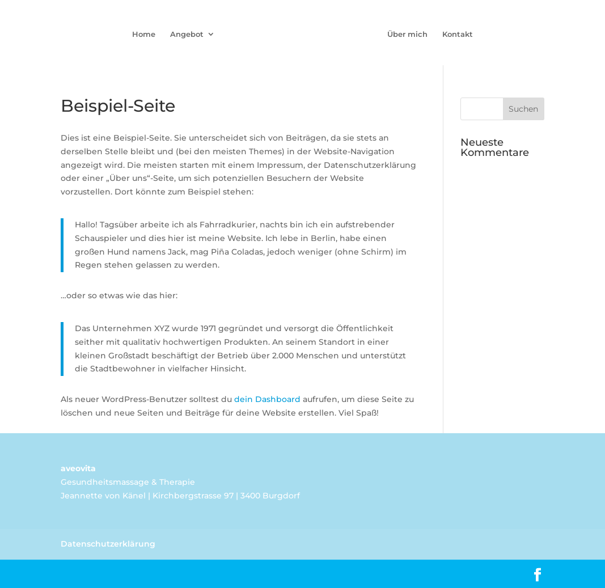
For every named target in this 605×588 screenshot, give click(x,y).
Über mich (407, 34)
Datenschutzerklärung (108, 544)
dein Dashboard (267, 399)
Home (143, 34)
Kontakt (457, 34)
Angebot (187, 34)
